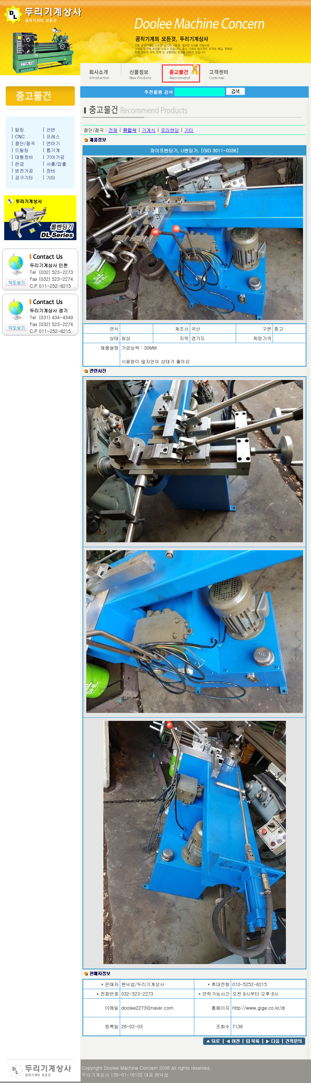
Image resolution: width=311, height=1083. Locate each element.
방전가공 (24, 170)
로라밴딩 (170, 130)
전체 (112, 130)
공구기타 (24, 177)
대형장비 (24, 157)
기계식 (149, 130)
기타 (51, 177)
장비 (51, 170)
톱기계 (53, 150)
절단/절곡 (25, 143)
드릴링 (22, 150)
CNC (20, 136)
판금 (19, 163)
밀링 (19, 129)
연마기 (53, 143)
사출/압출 (56, 163)
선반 (51, 129)
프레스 (53, 136)
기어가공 (55, 157)
